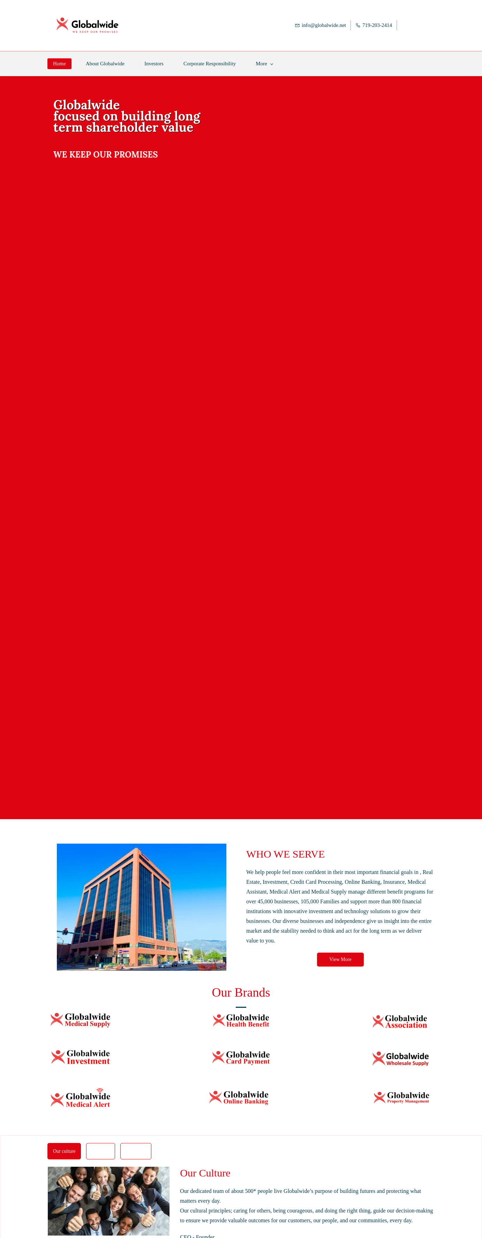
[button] (340, 954)
